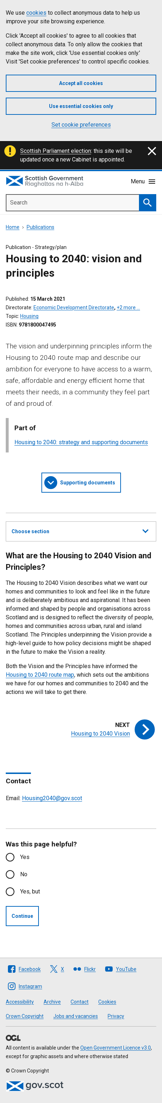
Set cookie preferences (81, 124)
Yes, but (30, 891)
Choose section (80, 530)
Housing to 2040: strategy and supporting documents (81, 442)
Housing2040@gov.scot (52, 798)
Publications (40, 227)
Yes (25, 857)
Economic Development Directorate (73, 307)
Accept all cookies (81, 83)
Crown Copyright (25, 1016)
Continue (22, 916)
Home (12, 227)
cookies (36, 12)
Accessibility (20, 1002)
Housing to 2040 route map (40, 674)
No (23, 874)
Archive (52, 1002)
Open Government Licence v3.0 (115, 1048)
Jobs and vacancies (75, 1016)
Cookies (107, 1002)
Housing (29, 316)
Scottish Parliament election (55, 150)
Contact (80, 1002)
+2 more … (128, 307)
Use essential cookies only (81, 106)
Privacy (116, 1016)
